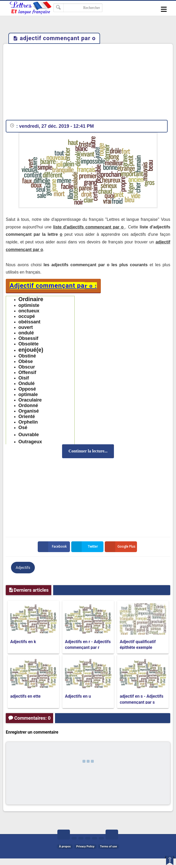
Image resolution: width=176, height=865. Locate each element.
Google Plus (121, 546)
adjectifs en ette (25, 696)
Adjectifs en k (23, 641)
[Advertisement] (88, 83)
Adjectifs (23, 567)
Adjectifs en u (78, 696)
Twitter (85, 546)
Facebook (53, 546)
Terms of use (108, 846)
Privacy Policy (85, 846)
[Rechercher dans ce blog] (77, 7)
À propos (64, 846)
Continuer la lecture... (87, 451)
